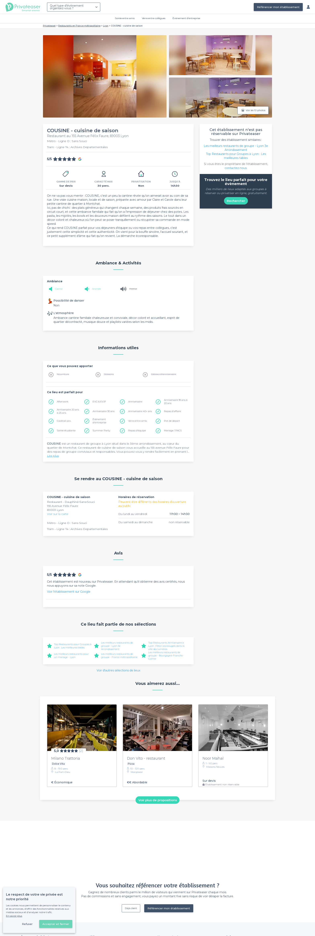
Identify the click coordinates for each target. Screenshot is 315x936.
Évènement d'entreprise (186, 18)
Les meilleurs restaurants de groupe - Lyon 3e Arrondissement (117, 646)
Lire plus (53, 455)
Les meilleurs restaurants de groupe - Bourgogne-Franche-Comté (166, 655)
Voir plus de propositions (157, 800)
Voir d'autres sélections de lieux (118, 670)
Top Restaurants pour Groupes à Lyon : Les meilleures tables (72, 646)
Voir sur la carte (57, 514)
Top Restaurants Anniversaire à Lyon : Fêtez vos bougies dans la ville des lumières (166, 646)
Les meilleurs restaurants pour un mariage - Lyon (71, 655)
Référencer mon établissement (278, 7)
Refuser (27, 924)
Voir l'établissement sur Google (68, 591)
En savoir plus (14, 915)
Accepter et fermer (55, 924)
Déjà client (131, 908)
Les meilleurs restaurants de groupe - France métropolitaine (119, 655)
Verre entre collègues (153, 18)
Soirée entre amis (125, 18)
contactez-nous (236, 168)
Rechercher (236, 201)
